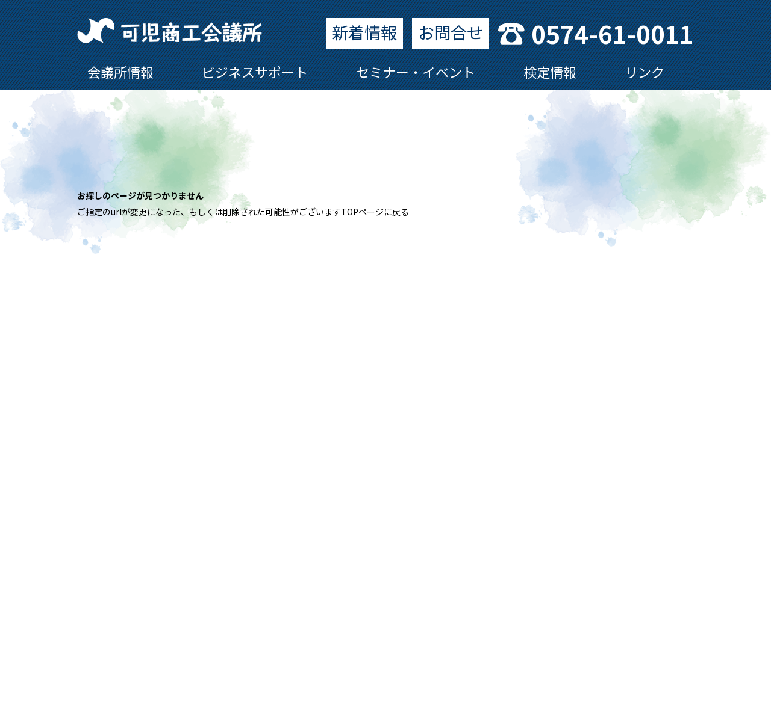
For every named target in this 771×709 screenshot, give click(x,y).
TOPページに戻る (375, 212)
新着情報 (364, 32)
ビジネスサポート (255, 71)
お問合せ (450, 32)
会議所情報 (120, 71)
